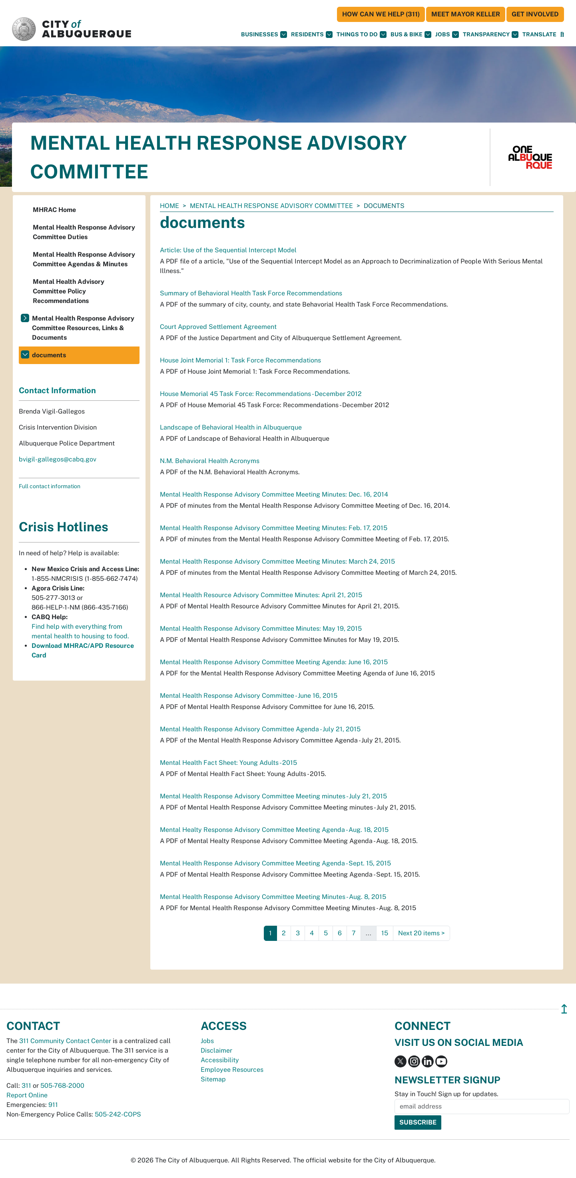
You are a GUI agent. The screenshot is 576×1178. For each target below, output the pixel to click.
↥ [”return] (564, 1009)
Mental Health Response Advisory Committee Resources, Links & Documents (83, 328)
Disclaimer (216, 1050)
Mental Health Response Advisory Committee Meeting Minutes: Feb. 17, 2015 (273, 528)
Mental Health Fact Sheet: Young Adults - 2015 (228, 762)
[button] (539, 34)
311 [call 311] (26, 1085)
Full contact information (49, 486)
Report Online (27, 1095)
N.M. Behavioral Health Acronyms (209, 461)
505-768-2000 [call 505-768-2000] (62, 1085)
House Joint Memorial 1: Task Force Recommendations (240, 360)
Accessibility (220, 1060)
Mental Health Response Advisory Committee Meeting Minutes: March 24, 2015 (277, 561)
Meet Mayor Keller (465, 14)
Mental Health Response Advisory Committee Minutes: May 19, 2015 (261, 628)
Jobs (447, 34)
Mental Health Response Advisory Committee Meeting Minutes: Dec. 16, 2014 (274, 494)
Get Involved (535, 14)
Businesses (264, 34)
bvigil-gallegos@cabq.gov (57, 459)
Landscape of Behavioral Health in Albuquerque (231, 427)
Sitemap (213, 1079)
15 (384, 933)
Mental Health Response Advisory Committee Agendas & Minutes (84, 259)
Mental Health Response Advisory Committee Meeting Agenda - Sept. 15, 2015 (275, 863)
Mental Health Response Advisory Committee (271, 206)
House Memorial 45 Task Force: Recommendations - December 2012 (261, 394)
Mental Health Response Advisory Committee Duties (84, 232)
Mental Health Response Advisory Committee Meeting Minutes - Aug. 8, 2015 (273, 897)
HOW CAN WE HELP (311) (381, 14)
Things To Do (362, 34)
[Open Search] (562, 34)
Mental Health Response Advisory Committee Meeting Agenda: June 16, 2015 (274, 662)
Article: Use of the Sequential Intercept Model (228, 250)
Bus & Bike (411, 34)
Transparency (490, 34)
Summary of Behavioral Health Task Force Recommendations (251, 293)
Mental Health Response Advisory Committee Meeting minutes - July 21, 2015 (273, 796)
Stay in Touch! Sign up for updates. (446, 1094)
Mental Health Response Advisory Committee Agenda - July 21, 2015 (260, 729)
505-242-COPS (118, 1114)
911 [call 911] (53, 1105)
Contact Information (57, 390)
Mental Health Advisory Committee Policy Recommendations (68, 291)
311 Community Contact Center (65, 1041)
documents (49, 355)
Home (169, 206)
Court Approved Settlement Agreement (218, 327)
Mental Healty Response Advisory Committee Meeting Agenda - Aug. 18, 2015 (274, 830)
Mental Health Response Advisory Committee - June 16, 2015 (248, 695)
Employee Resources (232, 1069)
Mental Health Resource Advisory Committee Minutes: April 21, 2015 (261, 595)
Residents (312, 34)
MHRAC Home (54, 210)
